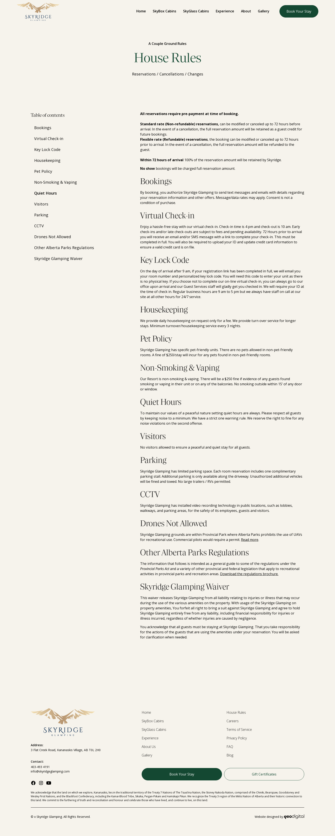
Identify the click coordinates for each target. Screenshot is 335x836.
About (246, 11)
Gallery (263, 11)
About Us (149, 746)
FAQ (229, 746)
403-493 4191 (40, 767)
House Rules (236, 712)
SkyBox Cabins (164, 11)
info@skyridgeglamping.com (50, 771)
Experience (225, 11)
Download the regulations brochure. (249, 574)
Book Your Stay (299, 11)
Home (141, 11)
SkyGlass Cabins (196, 11)
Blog (229, 755)
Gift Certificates (264, 774)
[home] (38, 11)
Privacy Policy (236, 738)
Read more (249, 539)
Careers (232, 721)
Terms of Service (239, 729)
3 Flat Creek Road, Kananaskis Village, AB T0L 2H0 (66, 750)
